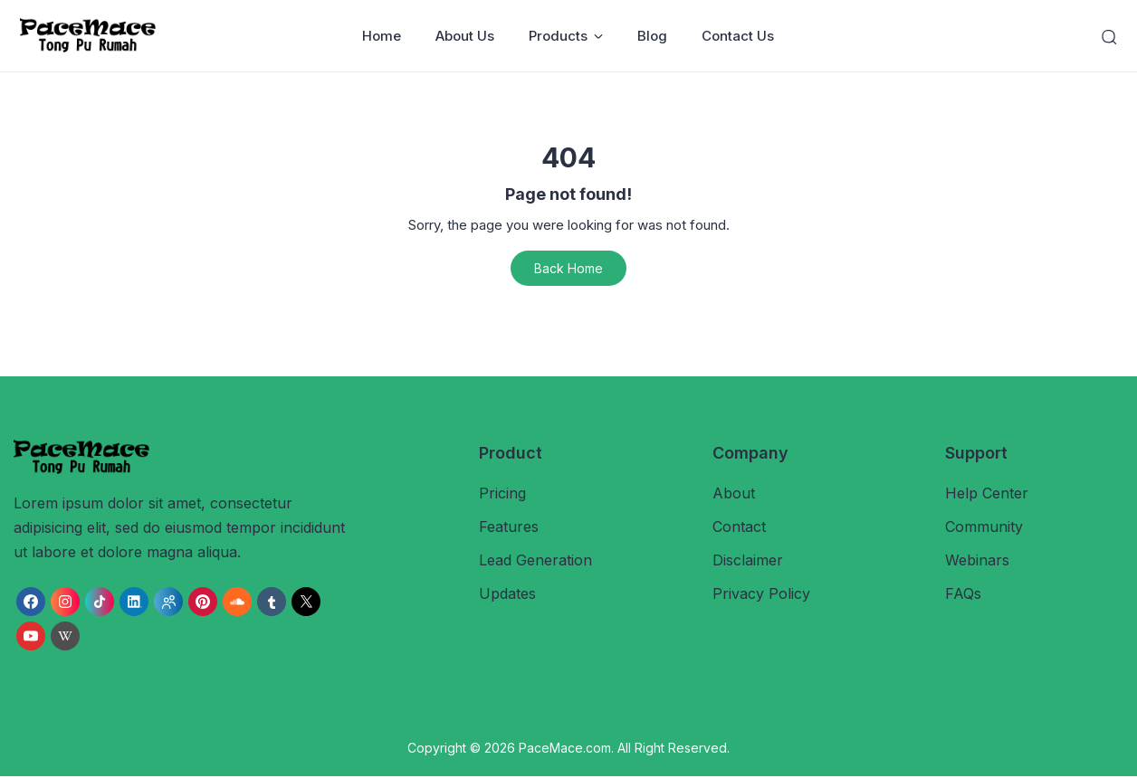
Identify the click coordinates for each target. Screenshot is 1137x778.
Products (567, 36)
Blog (653, 36)
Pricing (502, 494)
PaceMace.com (565, 748)
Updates (507, 595)
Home (382, 36)
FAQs (963, 595)
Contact (739, 528)
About (733, 494)
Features (509, 528)
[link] (30, 602)
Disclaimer (747, 562)
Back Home (568, 269)
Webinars (977, 562)
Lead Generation (535, 562)
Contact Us (738, 36)
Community (984, 528)
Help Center (986, 494)
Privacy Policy (761, 595)
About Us (465, 36)
